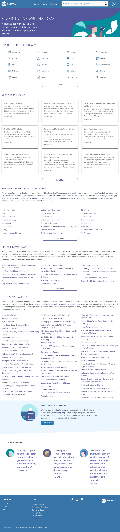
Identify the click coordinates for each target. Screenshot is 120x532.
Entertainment (105, 65)
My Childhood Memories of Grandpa (15, 382)
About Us (5, 504)
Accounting (16, 52)
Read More (8, 117)
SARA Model (6, 223)
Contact (4, 507)
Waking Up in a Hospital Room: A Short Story (58, 322)
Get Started (47, 423)
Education (15, 58)
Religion (73, 71)
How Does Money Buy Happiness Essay (16, 344)
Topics (44, 4)
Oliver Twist (85, 210)
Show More (60, 180)
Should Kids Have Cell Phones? (13, 395)
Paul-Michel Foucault (49, 223)
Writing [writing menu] (53, 4)
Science (102, 71)
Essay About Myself (9, 315)
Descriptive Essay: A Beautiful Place (15, 360)
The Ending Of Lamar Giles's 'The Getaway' (97, 268)
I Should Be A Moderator (11, 337)
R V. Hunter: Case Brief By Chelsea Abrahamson (19, 274)
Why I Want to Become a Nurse (53, 380)
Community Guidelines (40, 507)
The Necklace (86, 216)
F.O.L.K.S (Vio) (46, 386)
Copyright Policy (38, 504)
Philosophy (16, 71)
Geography (45, 58)
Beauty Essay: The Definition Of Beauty (55, 383)
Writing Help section (63, 413)
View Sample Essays (14, 95)
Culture (73, 52)
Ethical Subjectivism (48, 213)
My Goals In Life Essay (10, 328)
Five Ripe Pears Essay (89, 342)
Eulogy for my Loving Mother (92, 327)
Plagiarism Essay (47, 396)
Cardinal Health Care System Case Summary (97, 281)
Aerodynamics (7, 226)
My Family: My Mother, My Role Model (95, 357)
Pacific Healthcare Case (89, 265)
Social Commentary (9, 210)
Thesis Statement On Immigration (54, 367)
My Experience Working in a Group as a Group (19, 354)
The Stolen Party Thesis (50, 280)
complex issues (76, 304)
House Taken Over (87, 220)
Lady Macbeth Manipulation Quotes (15, 284)
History (14, 77)
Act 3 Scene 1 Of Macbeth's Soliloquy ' (55, 315)
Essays (36, 4)
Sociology (103, 77)
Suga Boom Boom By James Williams (15, 325)
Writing (44, 77)
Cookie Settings (37, 518)
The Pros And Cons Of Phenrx (13, 351)
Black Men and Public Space (51, 233)
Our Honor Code (38, 510)
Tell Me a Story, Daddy (10, 318)
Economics (103, 52)
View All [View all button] (60, 85)
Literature (74, 77)
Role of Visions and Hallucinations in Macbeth (98, 397)
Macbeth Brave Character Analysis (93, 370)
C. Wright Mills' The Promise (51, 318)
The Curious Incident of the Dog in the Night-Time (60, 226)
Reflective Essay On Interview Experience (96, 388)
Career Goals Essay (9, 220)
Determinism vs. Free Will (50, 220)
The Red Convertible (88, 213)
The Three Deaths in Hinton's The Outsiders (18, 364)
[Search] (106, 4)
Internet (102, 58)
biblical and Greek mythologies (55, 304)
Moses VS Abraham (88, 360)
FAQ (3, 509)
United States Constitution (51, 210)
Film (72, 65)
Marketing (45, 65)
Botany (4, 230)
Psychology (45, 71)
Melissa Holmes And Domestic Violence (16, 367)
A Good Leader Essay (49, 389)
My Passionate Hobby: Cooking (13, 357)
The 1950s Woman (48, 343)
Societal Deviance (8, 216)
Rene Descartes (47, 216)
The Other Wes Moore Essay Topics (94, 278)
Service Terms (37, 516)
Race (3, 213)
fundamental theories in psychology (35, 198)
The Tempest (85, 233)
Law (13, 65)
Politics (73, 58)
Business (44, 52)
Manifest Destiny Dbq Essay (51, 265)
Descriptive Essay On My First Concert (55, 376)
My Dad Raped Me (8, 322)
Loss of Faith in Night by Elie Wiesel (15, 347)
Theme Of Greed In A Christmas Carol (16, 341)
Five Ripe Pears (86, 223)
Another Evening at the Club (91, 230)
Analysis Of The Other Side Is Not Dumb (17, 391)
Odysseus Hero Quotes (49, 352)
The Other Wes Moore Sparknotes (14, 271)
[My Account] (115, 4)
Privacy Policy (37, 513)
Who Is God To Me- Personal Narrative (55, 393)
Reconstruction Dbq (48, 284)
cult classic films (12, 198)
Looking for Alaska (48, 230)
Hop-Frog (84, 226)
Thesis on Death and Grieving (92, 385)
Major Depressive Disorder (12, 233)
